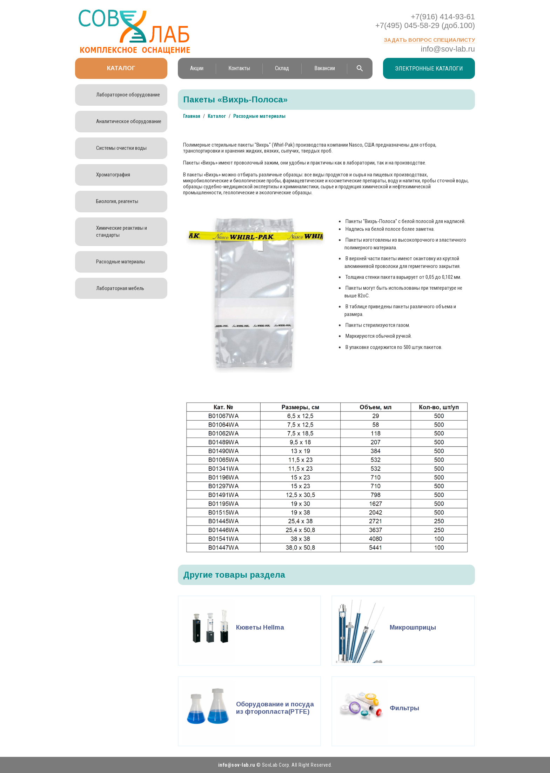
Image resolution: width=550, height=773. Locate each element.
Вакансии (324, 68)
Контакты (239, 68)
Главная (191, 116)
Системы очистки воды (121, 148)
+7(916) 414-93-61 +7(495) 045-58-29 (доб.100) (425, 21)
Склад (282, 68)
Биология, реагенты (117, 201)
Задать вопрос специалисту (429, 40)
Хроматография (113, 175)
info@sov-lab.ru (448, 49)
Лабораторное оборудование (128, 95)
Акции (196, 68)
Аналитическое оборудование (128, 121)
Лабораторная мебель (120, 288)
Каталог (121, 68)
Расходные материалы (120, 261)
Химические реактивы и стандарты (121, 231)
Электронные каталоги (429, 68)
